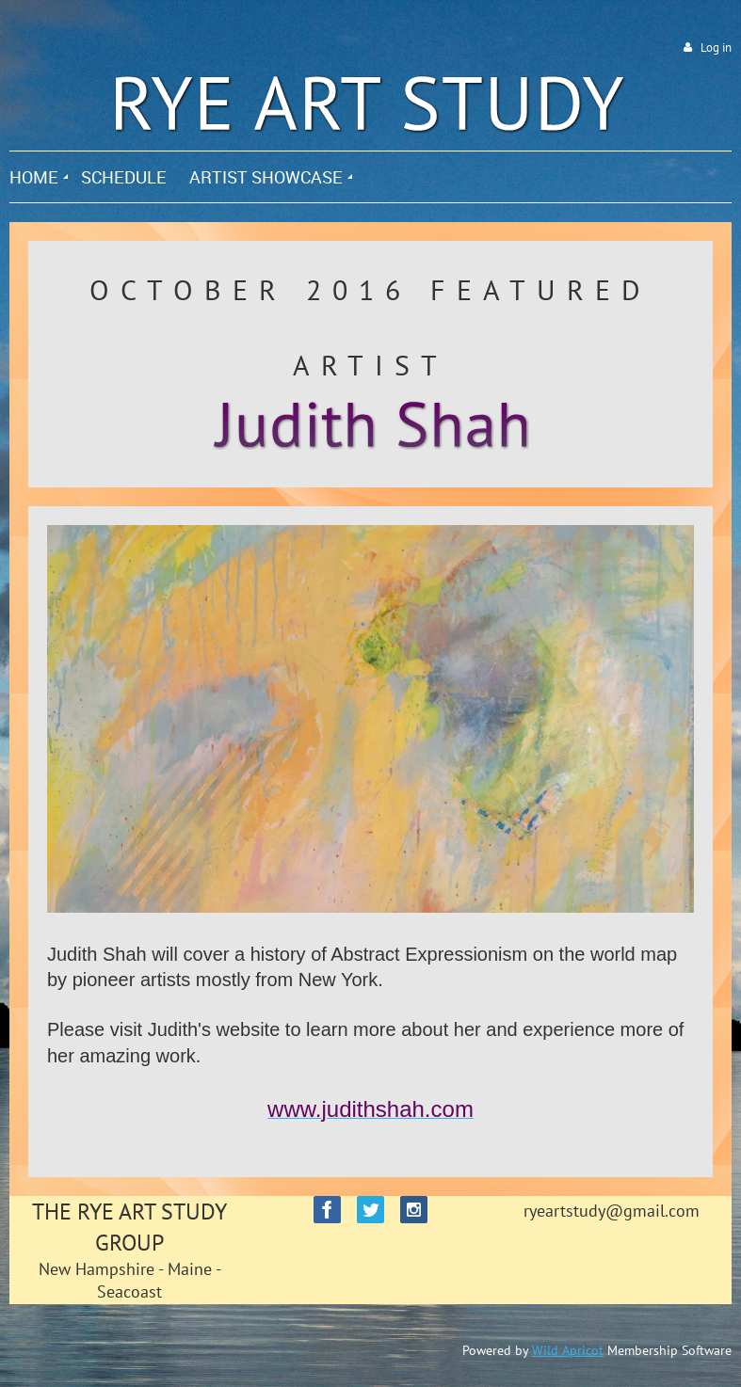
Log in (716, 48)
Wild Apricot (568, 1350)
